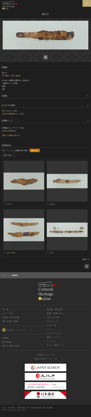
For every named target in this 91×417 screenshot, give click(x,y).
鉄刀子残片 (11, 252)
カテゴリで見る (7, 313)
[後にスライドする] (85, 259)
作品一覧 (5, 309)
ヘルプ (49, 329)
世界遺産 (5, 338)
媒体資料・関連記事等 (55, 309)
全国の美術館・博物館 (10, 321)
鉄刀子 (4, 111)
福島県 (18, 75)
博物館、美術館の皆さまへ (56, 313)
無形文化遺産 (7, 342)
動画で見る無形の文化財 (10, 346)
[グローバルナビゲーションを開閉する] (86, 3)
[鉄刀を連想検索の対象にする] (48, 253)
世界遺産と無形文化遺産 (10, 317)
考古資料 (5, 75)
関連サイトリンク (53, 337)
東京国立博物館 (8, 114)
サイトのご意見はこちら (55, 345)
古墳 (12, 75)
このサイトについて (54, 333)
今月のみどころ (52, 321)
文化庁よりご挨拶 (53, 317)
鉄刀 (52, 253)
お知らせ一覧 (51, 325)
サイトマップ (51, 341)
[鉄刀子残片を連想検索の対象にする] (5, 252)
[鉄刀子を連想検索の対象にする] (5, 204)
